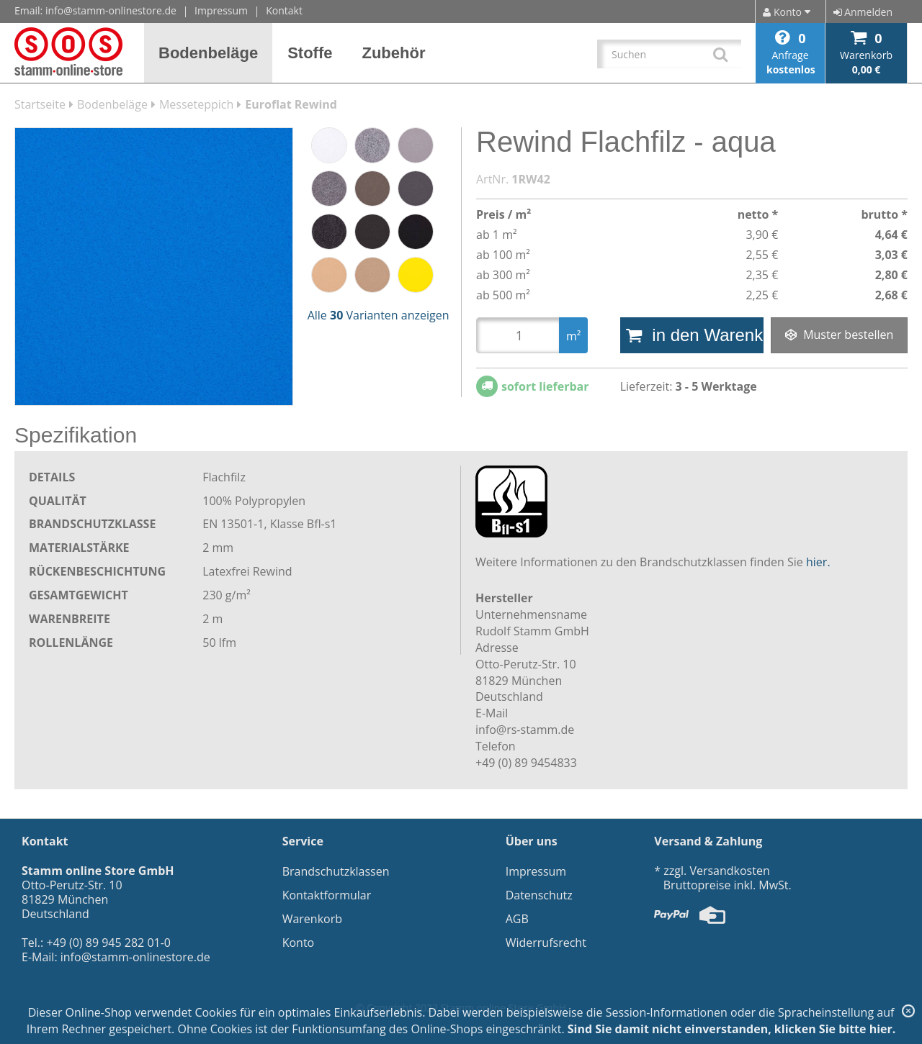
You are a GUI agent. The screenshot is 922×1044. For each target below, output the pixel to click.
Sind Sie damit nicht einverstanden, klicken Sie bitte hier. (732, 1029)
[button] (208, 53)
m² (573, 336)
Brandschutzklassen (336, 871)
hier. (818, 562)
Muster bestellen (839, 334)
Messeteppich (196, 104)
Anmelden (862, 12)
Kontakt (284, 10)
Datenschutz (539, 895)
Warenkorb (312, 919)
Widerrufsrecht (546, 942)
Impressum (221, 10)
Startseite (40, 104)
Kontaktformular (327, 895)
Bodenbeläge (112, 104)
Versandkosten (729, 871)
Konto (298, 942)
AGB (517, 919)
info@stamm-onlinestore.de (110, 10)
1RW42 (530, 179)
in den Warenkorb (695, 335)
